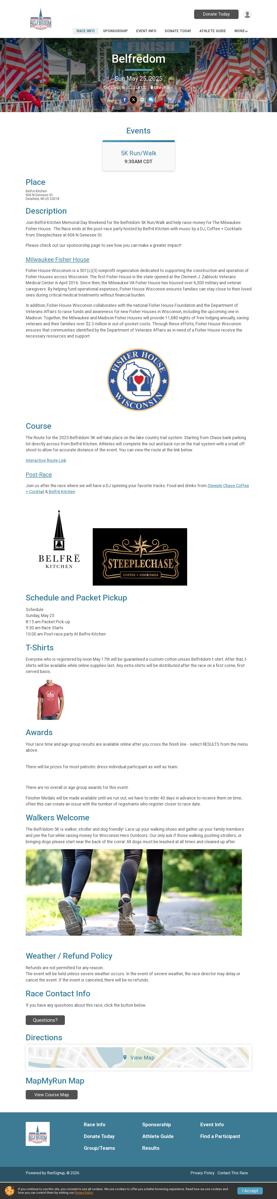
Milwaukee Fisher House (57, 276)
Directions (163, 87)
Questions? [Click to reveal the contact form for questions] (45, 1037)
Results (151, 1165)
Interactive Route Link (46, 477)
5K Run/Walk (138, 170)
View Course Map (51, 1111)
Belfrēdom (139, 59)
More (239, 31)
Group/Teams (99, 1165)
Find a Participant (220, 1154)
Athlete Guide (212, 31)
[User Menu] (247, 14)
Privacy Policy (83, 1192)
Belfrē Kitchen (62, 509)
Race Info (86, 31)
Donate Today (215, 14)
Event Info (146, 31)
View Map (138, 1075)
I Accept (250, 1190)
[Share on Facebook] (125, 100)
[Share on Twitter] (133, 100)
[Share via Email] (141, 100)
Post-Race (39, 492)
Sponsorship (115, 31)
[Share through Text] (150, 100)
